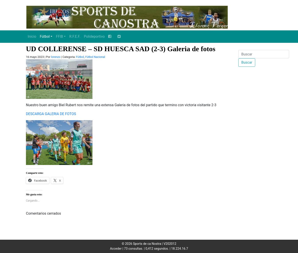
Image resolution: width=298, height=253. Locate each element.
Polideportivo (94, 36)
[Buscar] (263, 54)
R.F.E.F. (74, 36)
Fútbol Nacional (95, 57)
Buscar (246, 62)
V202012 (169, 244)
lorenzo (55, 57)
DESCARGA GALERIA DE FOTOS (51, 114)
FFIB (59, 36)
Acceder (116, 249)
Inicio (32, 36)
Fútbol (45, 36)
